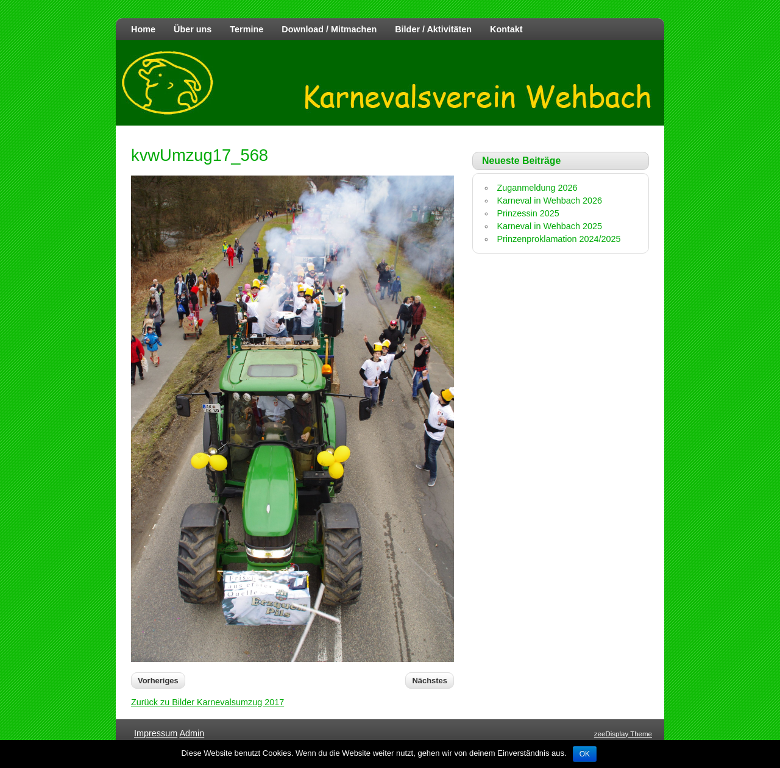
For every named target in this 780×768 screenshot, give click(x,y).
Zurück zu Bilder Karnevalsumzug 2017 (207, 702)
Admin (191, 733)
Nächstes (429, 680)
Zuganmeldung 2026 (537, 188)
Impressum (155, 733)
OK (585, 754)
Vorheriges (158, 680)
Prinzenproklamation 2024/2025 (558, 239)
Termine (246, 29)
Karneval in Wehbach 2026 (549, 200)
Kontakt (506, 29)
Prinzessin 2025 (528, 213)
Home (143, 29)
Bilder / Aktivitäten (433, 29)
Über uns (192, 29)
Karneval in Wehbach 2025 (549, 226)
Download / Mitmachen (329, 29)
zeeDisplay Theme (623, 734)
